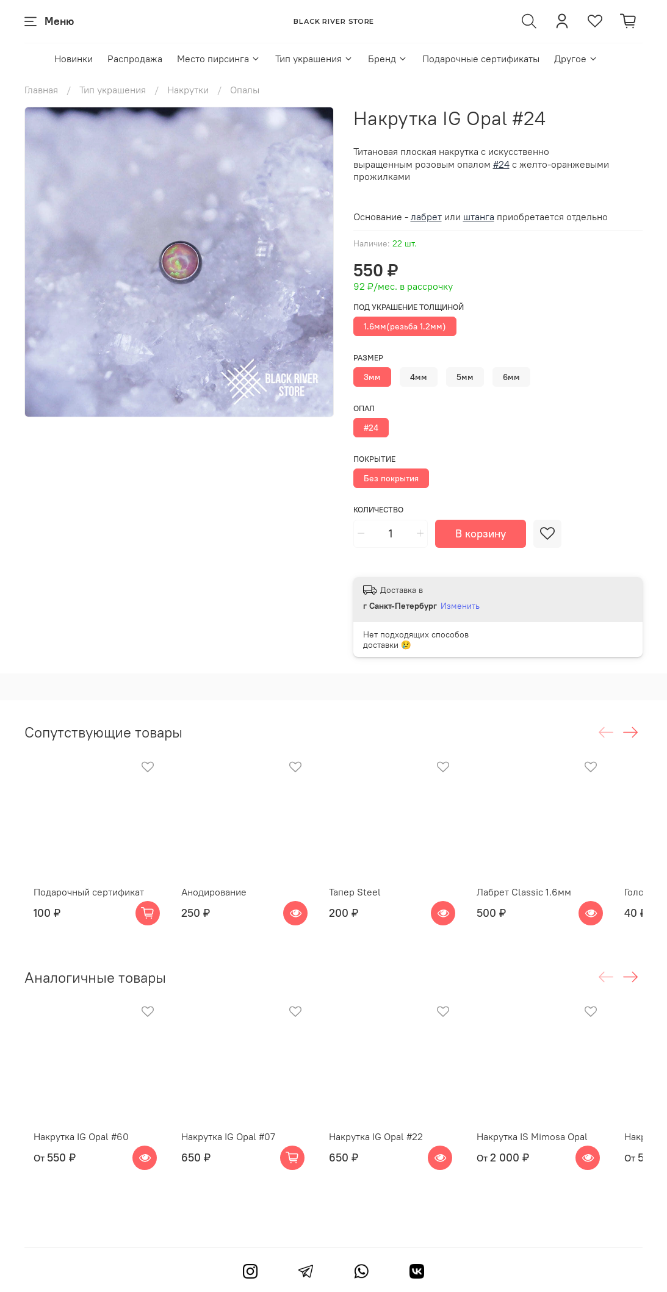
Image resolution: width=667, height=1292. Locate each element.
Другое (576, 58)
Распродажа (134, 58)
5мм (465, 376)
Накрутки (188, 90)
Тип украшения (314, 58)
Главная (41, 90)
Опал (364, 408)
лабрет (426, 216)
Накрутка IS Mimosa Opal (559, 1161)
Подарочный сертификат (79, 904)
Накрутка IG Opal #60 (72, 1161)
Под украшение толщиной (408, 307)
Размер (368, 357)
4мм (418, 376)
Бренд (388, 58)
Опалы (244, 90)
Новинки (73, 58)
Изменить (460, 605)
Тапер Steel (370, 904)
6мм (511, 376)
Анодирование (217, 904)
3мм (372, 376)
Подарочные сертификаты (480, 58)
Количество (378, 509)
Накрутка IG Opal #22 (391, 1161)
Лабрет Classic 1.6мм (551, 904)
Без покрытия (391, 478)
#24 (371, 427)
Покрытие (374, 459)
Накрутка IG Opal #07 (231, 1161)
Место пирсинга (219, 58)
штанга (478, 216)
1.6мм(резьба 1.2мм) (405, 326)
